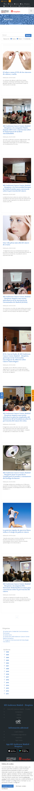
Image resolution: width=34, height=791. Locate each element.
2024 (7, 657)
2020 (7, 668)
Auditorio (27, 4)
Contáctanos (19, 712)
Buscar (28, 35)
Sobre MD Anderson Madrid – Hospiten (18, 709)
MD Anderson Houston (24, 6)
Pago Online (18, 740)
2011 (7, 694)
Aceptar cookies (7, 786)
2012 (7, 691)
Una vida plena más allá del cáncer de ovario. (16, 244)
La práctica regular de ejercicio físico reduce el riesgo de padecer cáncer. (17, 531)
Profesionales (14, 6)
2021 (7, 666)
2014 (7, 685)
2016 (7, 680)
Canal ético (19, 737)
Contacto (6, 6)
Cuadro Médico (18, 732)
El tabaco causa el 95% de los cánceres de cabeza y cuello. (17, 73)
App (5, 4)
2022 (7, 663)
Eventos (16, 4)
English (4, 1)
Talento (19, 715)
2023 (7, 660)
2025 (7, 655)
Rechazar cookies (21, 786)
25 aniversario (7, 635)
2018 (7, 674)
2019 (7, 671)
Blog (21, 4)
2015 (7, 682)
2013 (7, 688)
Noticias (10, 4)
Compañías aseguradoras (18, 734)
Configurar (5, 788)
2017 (7, 677)
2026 (7, 652)
